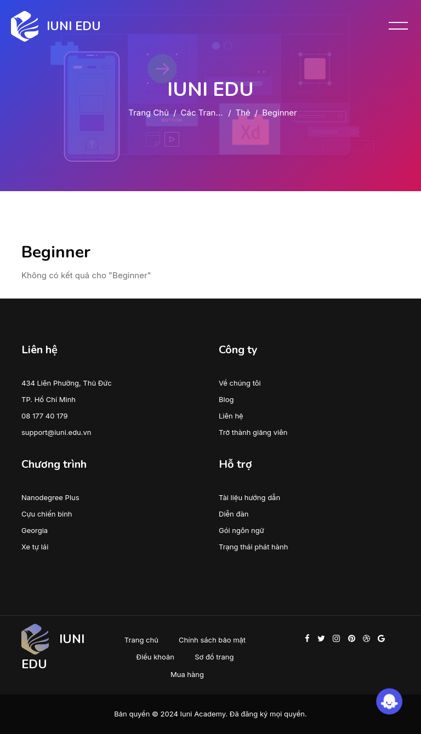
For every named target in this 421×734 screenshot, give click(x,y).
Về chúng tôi (240, 383)
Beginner (279, 112)
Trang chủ (148, 112)
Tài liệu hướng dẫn (249, 497)
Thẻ (243, 112)
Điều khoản (155, 656)
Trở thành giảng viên (253, 432)
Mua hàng (187, 674)
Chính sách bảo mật (212, 639)
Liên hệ (231, 415)
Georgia (34, 530)
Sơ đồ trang (214, 656)
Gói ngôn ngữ (241, 530)
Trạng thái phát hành (253, 546)
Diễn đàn (233, 513)
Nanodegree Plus (50, 497)
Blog (226, 399)
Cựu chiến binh (46, 513)
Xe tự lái (34, 546)
